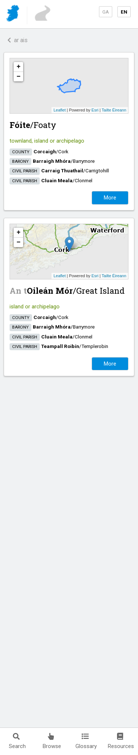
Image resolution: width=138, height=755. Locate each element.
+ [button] (19, 66)
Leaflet (59, 110)
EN (124, 12)
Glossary (86, 741)
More (110, 197)
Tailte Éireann (114, 110)
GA (105, 12)
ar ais (17, 40)
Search (17, 741)
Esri (95, 110)
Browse (52, 741)
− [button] (19, 76)
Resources (121, 741)
